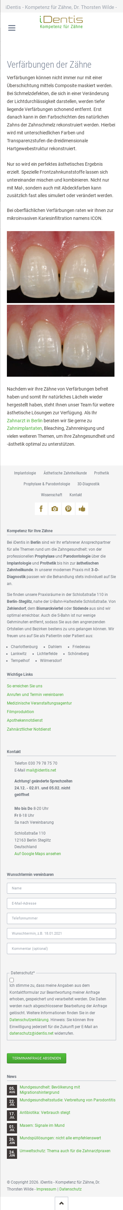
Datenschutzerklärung (29, 1020)
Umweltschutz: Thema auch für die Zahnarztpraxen (65, 1151)
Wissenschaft (51, 495)
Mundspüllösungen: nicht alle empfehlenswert (60, 1138)
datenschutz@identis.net (31, 1033)
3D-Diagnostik (88, 484)
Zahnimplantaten (24, 428)
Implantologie (25, 473)
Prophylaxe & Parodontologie (47, 484)
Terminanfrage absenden (36, 1058)
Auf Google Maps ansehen (37, 853)
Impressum (46, 1189)
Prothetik (101, 473)
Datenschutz (70, 1189)
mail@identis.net (41, 770)
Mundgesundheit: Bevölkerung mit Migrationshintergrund (50, 1090)
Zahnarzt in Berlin (25, 420)
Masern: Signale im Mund (42, 1125)
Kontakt (76, 495)
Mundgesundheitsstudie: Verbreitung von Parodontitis (67, 1100)
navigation (12, 27)
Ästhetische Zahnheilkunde (65, 473)
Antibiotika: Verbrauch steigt (45, 1112)
